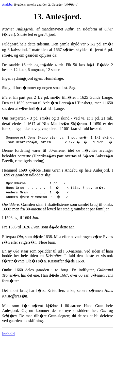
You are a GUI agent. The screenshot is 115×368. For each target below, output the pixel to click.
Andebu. (7, 4)
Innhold (8, 334)
